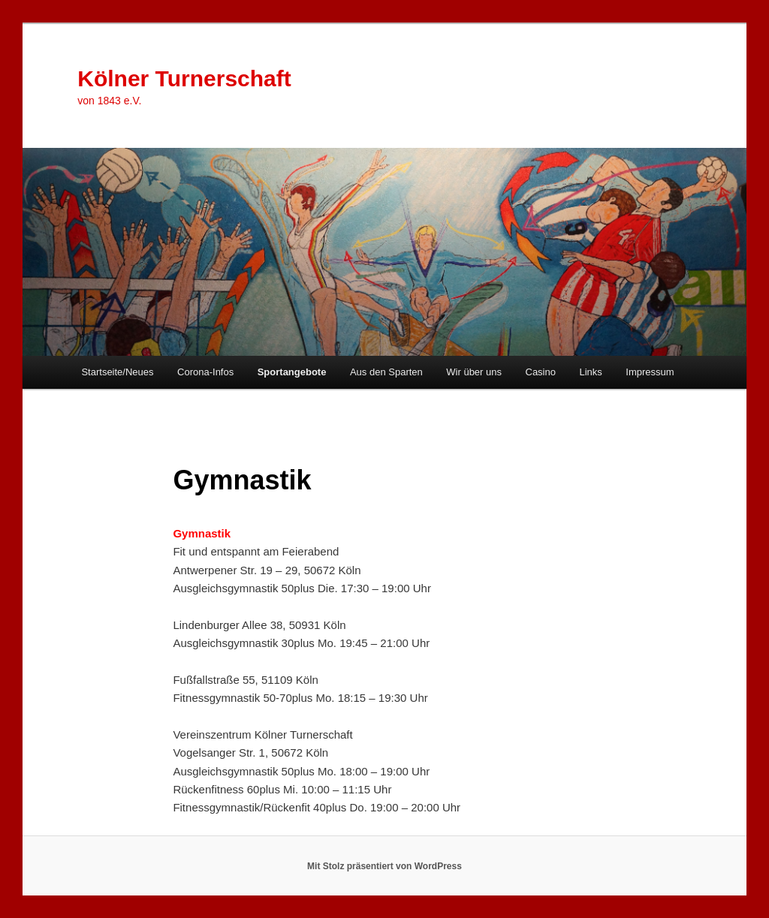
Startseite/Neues (117, 372)
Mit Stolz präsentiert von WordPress (384, 866)
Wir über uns (474, 372)
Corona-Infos (205, 372)
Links (590, 372)
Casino (541, 372)
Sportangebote (292, 372)
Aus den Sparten (386, 372)
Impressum (650, 372)
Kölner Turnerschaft (184, 78)
